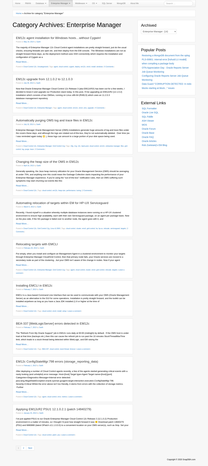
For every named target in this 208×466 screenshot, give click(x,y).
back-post (85, 146)
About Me (134, 3)
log (23, 149)
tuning (79, 190)
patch (54, 435)
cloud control (63, 67)
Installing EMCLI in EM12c (34, 285)
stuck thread (64, 349)
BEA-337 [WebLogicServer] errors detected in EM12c (53, 323)
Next (30, 448)
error (59, 397)
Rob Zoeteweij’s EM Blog (154, 145)
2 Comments (40, 149)
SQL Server (107, 3)
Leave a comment (74, 311)
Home (17, 3)
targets (123, 228)
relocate (106, 228)
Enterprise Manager (60, 3)
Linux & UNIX (55, 228)
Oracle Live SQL (150, 112)
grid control (91, 228)
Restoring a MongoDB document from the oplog (166, 55)
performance (71, 190)
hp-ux (101, 228)
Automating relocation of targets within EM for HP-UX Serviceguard (62, 203)
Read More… (22, 62)
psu (58, 435)
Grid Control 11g (59, 146)
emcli (88, 67)
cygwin (71, 67)
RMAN (28, 3)
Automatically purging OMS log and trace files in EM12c (54, 120)
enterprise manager (113, 146)
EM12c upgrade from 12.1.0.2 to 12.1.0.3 (44, 79)
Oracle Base (148, 133)
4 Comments (99, 108)
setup (64, 311)
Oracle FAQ (148, 137)
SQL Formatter (149, 108)
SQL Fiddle (147, 116)
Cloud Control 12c (30, 67)
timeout (72, 349)
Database (41, 3)
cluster (78, 228)
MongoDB (121, 3)
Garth (38, 42)
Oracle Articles (149, 141)
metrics (64, 397)
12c (79, 146)
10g (72, 146)
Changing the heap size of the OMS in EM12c (47, 161)
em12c (83, 67)
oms (85, 108)
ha (97, 228)
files (122, 146)
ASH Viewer (148, 120)
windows (99, 67)
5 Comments (108, 67)
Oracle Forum (149, 129)
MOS (144, 124)
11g (75, 146)
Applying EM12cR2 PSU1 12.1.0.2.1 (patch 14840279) (53, 409)
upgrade (91, 108)
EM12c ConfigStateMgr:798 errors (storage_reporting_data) (57, 361)
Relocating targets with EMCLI (37, 244)
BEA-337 (45, 349)
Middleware (81, 3)
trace (32, 149)
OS (94, 3)
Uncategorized (42, 67)
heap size (61, 190)
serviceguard (115, 228)
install (93, 67)
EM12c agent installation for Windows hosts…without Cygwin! (58, 38)
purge (27, 149)
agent (56, 67)
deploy (77, 67)
